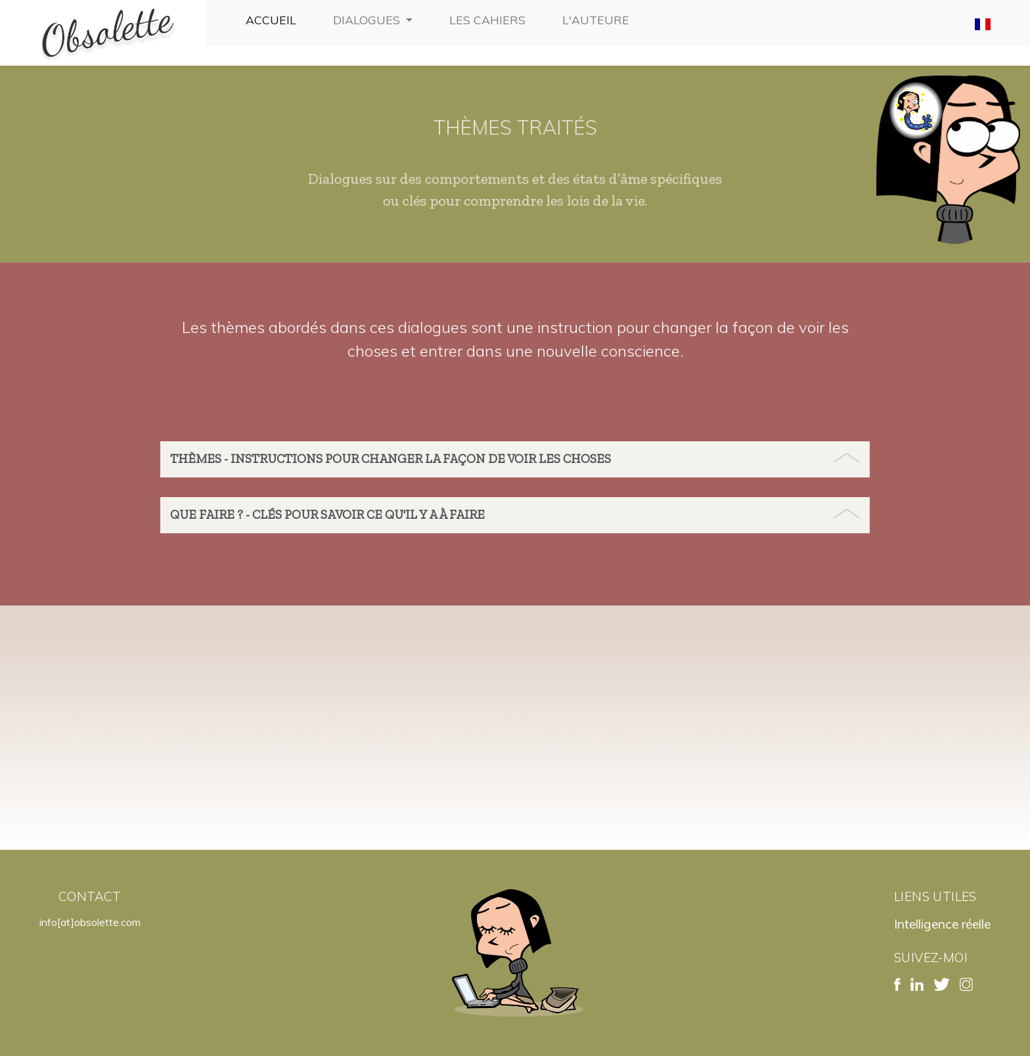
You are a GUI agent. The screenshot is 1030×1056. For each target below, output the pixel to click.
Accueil (274, 18)
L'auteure (598, 18)
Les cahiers (490, 18)
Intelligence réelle (942, 924)
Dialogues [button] (368, 19)
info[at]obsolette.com (90, 922)
